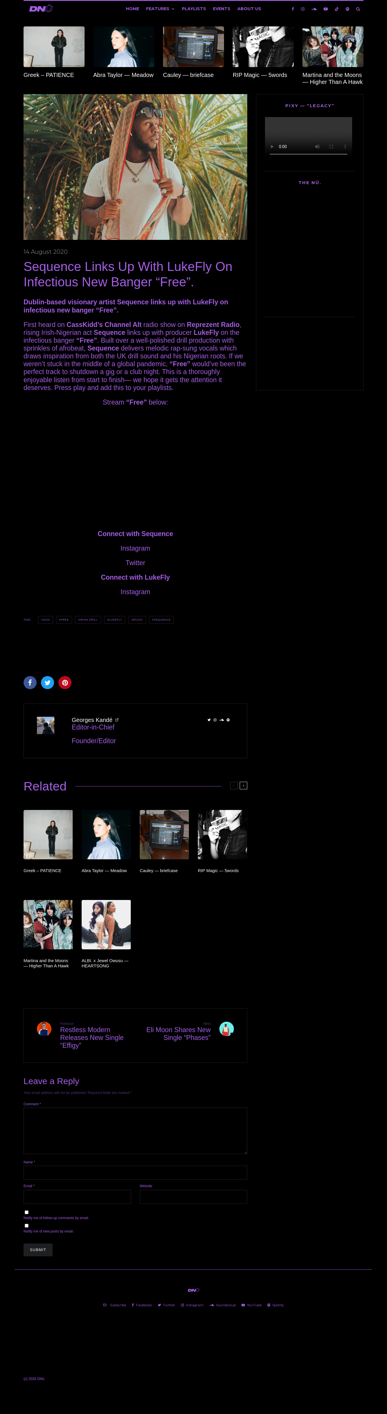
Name (29, 1169)
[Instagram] (303, 9)
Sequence (162, 619)
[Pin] (64, 682)
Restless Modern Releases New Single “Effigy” (95, 1035)
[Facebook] (293, 9)
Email (29, 1193)
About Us (249, 8)
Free (65, 619)
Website (146, 1193)
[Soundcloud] (314, 9)
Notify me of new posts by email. (49, 1238)
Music (138, 619)
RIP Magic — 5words (260, 75)
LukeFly (205, 302)
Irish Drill (89, 619)
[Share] (30, 682)
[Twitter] (166, 1312)
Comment (32, 1104)
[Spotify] (347, 9)
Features (157, 8)
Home (132, 8)
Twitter (135, 563)
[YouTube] (325, 9)
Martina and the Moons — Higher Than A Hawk (332, 78)
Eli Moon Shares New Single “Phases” (175, 1031)
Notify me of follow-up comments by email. (56, 1225)
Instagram (135, 548)
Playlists (194, 8)
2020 (46, 619)
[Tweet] (47, 682)
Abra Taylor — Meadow (123, 75)
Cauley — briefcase (188, 75)
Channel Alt (123, 324)
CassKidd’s (85, 324)
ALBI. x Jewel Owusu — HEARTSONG (105, 963)
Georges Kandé (92, 720)
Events (221, 8)
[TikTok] (336, 9)
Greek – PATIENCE (49, 75)
